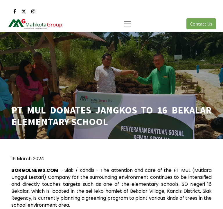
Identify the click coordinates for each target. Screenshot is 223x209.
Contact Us (201, 24)
